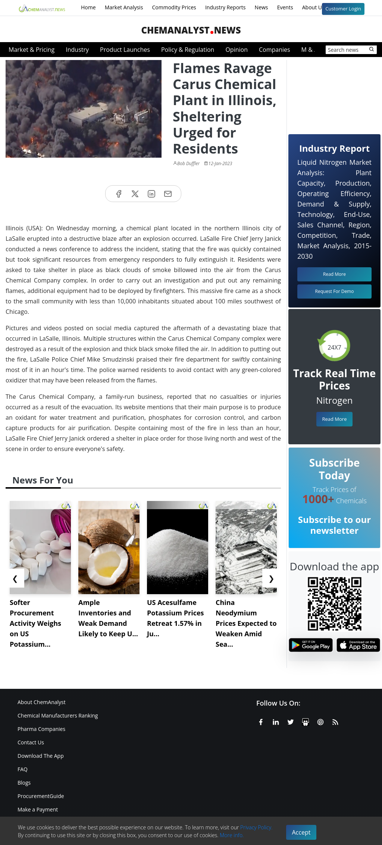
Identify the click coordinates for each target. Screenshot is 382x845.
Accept (301, 832)
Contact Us (31, 742)
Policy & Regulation (187, 49)
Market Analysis (124, 7)
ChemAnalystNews (191, 30)
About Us (318, 8)
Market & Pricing (31, 49)
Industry (77, 49)
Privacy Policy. (256, 827)
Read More (334, 419)
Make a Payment (38, 809)
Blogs (24, 782)
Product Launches (125, 49)
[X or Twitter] (290, 720)
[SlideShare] (305, 720)
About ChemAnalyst (42, 702)
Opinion (236, 49)
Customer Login (343, 8)
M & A (309, 49)
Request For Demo (334, 291)
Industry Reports (225, 7)
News (261, 7)
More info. (232, 835)
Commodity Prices (174, 7)
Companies (274, 49)
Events (285, 7)
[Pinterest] (320, 720)
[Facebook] (260, 720)
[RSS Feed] (335, 720)
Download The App (41, 755)
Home (88, 7)
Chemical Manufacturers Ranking (58, 715)
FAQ (23, 769)
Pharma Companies (41, 728)
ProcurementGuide (41, 796)
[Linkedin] (275, 720)
